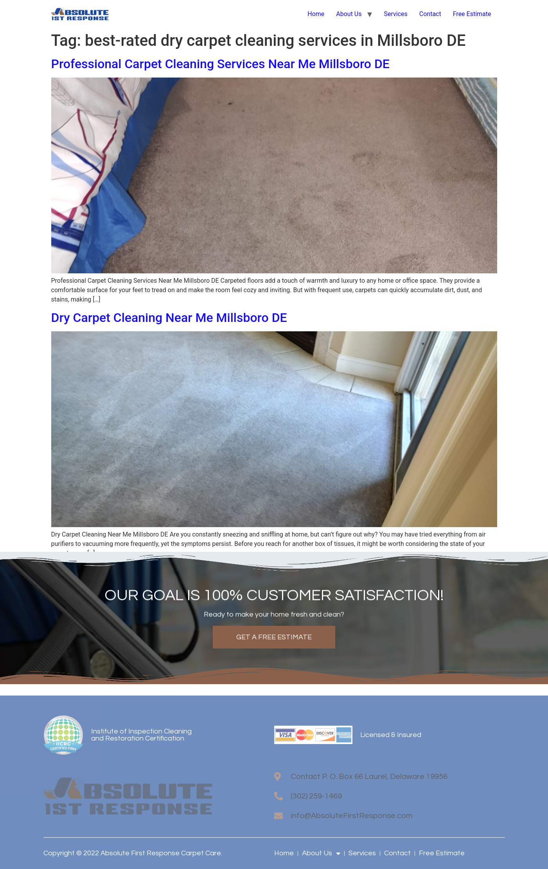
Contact (430, 14)
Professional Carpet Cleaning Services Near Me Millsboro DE (220, 63)
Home (315, 14)
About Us (348, 14)
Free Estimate (472, 14)
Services (395, 14)
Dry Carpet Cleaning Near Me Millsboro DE (169, 317)
